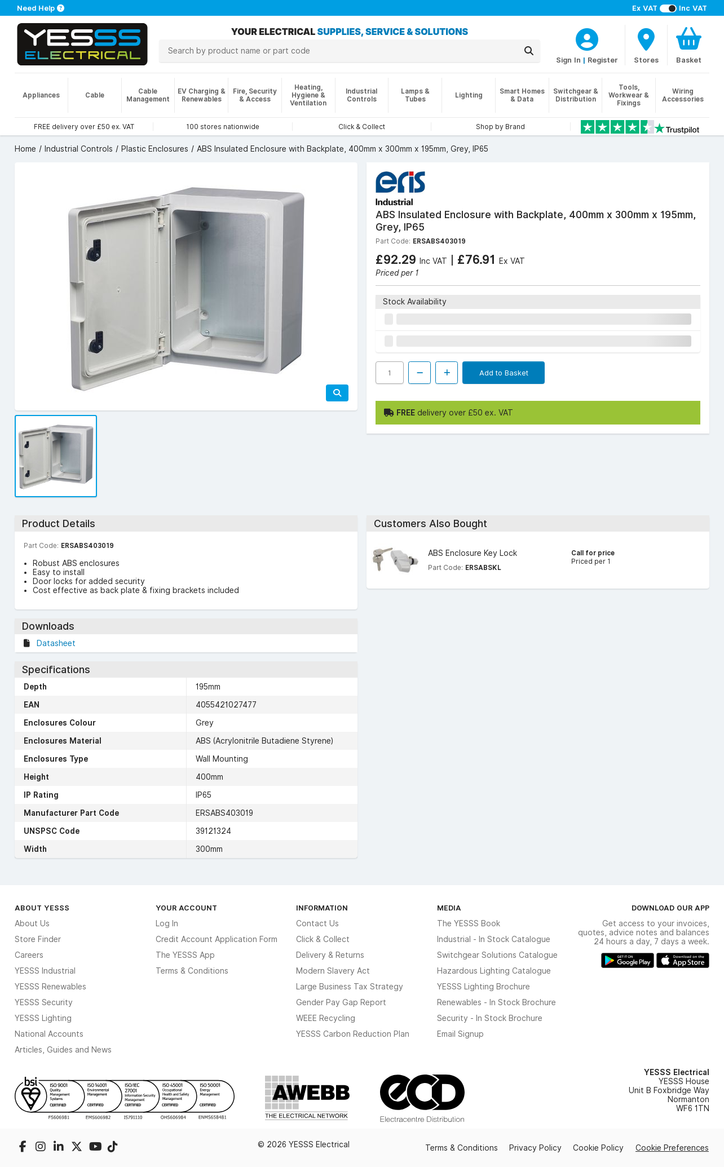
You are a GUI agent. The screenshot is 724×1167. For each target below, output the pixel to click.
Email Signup (460, 1033)
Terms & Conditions (192, 970)
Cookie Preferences (672, 1147)
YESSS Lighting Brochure (483, 986)
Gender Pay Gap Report (341, 1002)
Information (322, 907)
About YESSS (42, 907)
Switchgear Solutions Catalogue (497, 955)
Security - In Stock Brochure (489, 1018)
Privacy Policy (535, 1147)
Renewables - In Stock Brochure (496, 1002)
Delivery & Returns (330, 955)
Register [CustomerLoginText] (603, 59)
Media (449, 907)
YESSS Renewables (50, 986)
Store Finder (38, 939)
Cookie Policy (598, 1147)
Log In (167, 923)
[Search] (529, 50)
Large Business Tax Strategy (349, 986)
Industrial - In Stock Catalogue (493, 939)
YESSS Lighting (43, 1018)
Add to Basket (503, 372)
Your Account (186, 907)
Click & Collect (323, 939)
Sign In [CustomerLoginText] (568, 59)
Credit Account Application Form (216, 939)
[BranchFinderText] (646, 45)
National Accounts (49, 1033)
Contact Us (317, 923)
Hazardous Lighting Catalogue (494, 970)
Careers (29, 955)
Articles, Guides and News (63, 1049)
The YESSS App (185, 955)
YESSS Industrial (45, 970)
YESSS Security (44, 1002)
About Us (32, 923)
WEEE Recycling (325, 1018)
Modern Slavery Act (333, 970)
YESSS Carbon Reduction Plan (352, 1033)
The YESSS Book (468, 923)
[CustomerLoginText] (587, 38)
